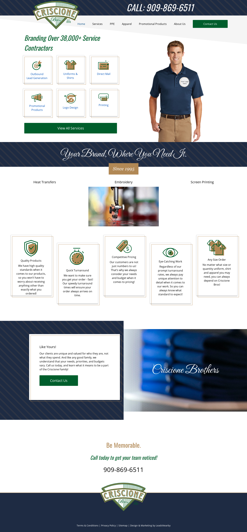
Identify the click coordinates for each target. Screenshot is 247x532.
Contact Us (58, 380)
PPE (112, 24)
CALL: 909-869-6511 (160, 7)
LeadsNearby (163, 525)
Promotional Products (153, 24)
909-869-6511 (123, 469)
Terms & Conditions (87, 525)
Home (81, 24)
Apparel (127, 24)
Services (97, 24)
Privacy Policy (108, 525)
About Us (180, 24)
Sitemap (123, 525)
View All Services (70, 128)
